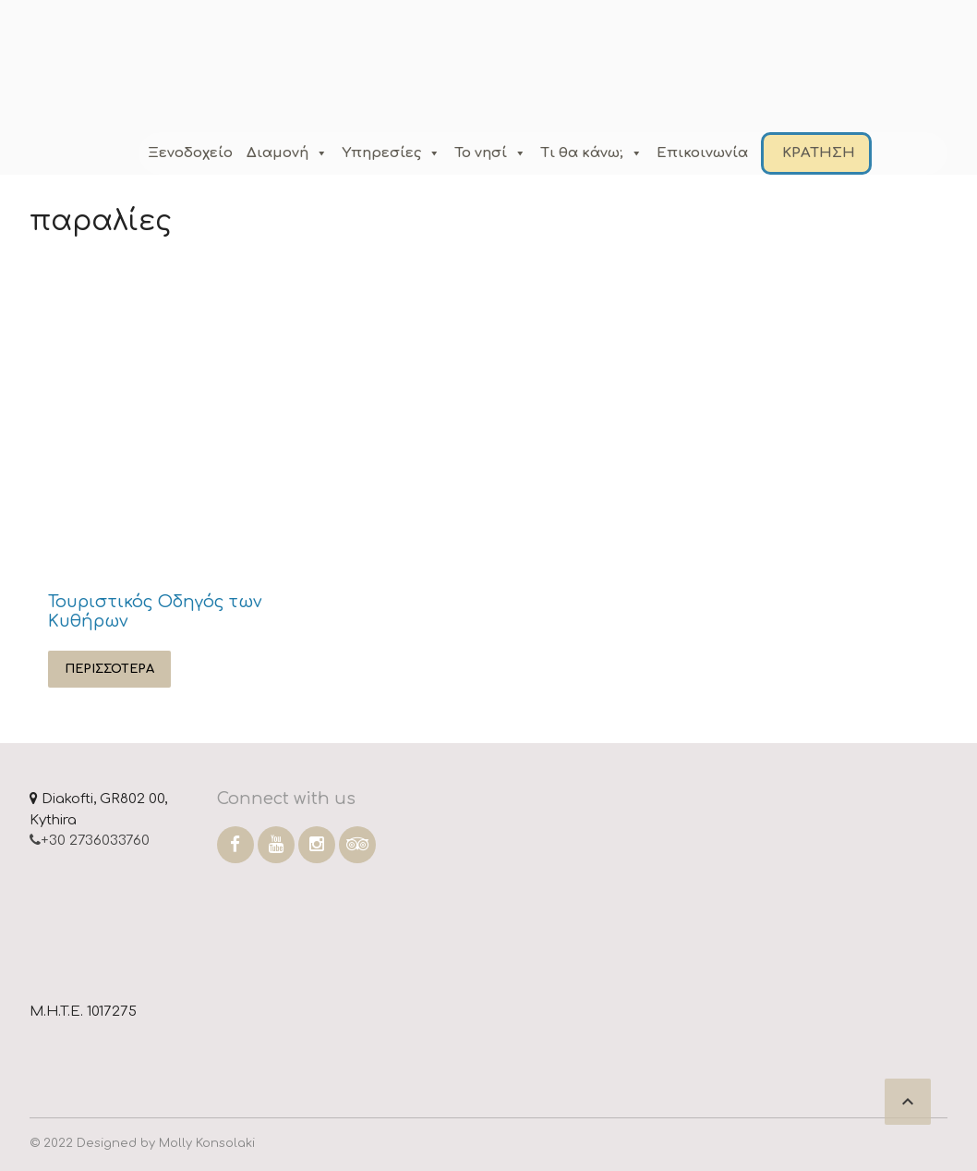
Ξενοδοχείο (190, 153)
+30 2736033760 (90, 840)
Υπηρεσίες (391, 153)
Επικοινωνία (702, 153)
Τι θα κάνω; (591, 153)
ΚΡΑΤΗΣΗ (818, 153)
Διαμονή (287, 153)
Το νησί (490, 153)
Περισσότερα (109, 669)
